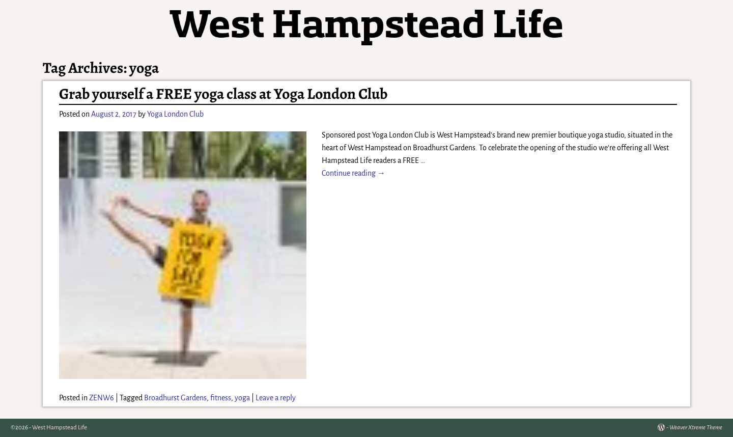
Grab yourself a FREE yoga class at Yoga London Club (223, 94)
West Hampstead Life (59, 427)
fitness (220, 398)
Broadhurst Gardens (175, 398)
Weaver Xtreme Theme (695, 427)
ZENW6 (101, 398)
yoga (242, 398)
